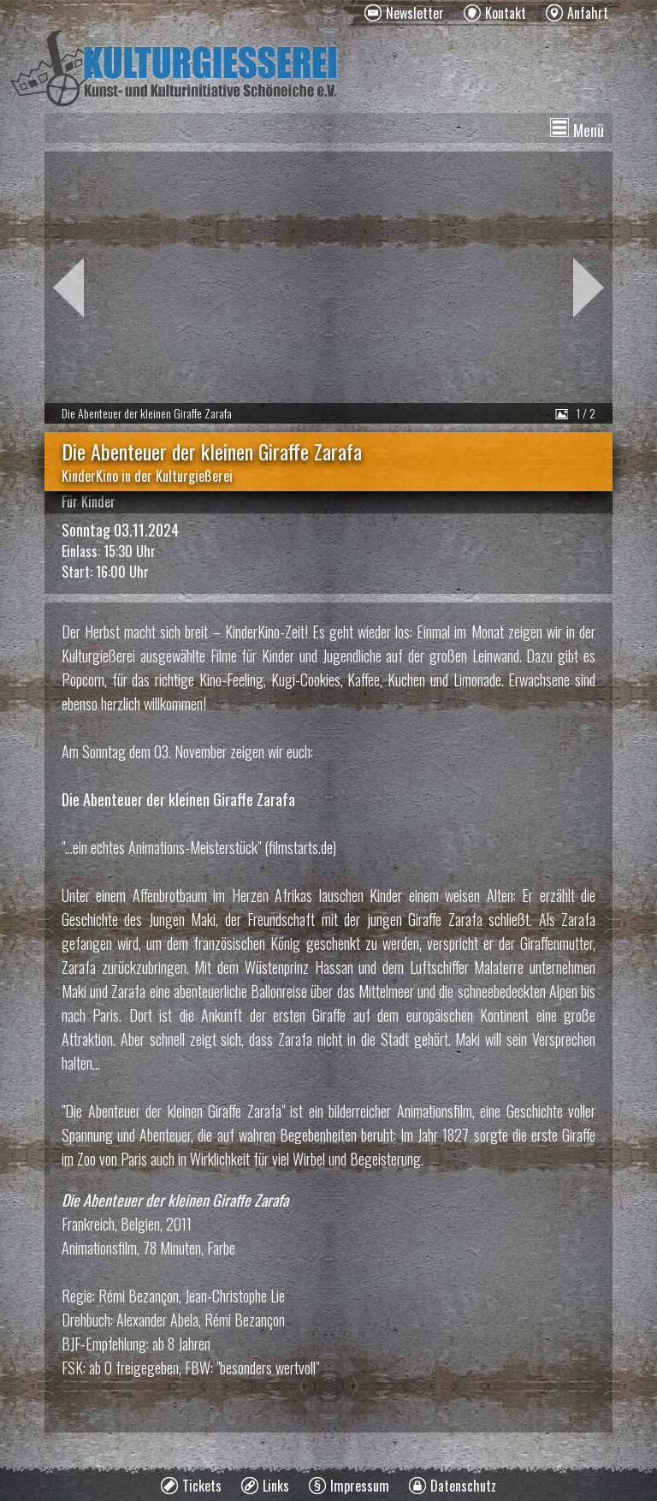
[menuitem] (404, 12)
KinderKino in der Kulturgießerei (147, 476)
